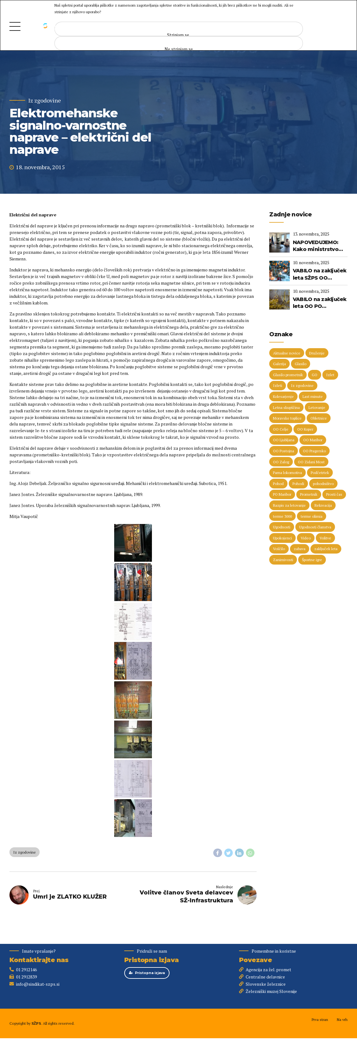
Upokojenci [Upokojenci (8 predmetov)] (282, 538)
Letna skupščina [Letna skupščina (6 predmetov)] (286, 407)
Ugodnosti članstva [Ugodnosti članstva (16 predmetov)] (315, 527)
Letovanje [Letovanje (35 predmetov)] (317, 407)
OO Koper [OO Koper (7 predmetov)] (305, 429)
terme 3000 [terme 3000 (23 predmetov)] (282, 516)
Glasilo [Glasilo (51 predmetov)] (300, 363)
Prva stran (319, 1019)
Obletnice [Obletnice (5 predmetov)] (318, 418)
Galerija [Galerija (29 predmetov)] (279, 363)
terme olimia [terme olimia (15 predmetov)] (311, 516)
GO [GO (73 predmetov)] (314, 374)
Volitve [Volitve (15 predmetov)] (325, 538)
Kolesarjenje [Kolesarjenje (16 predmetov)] (283, 396)
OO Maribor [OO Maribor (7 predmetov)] (312, 439)
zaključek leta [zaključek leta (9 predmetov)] (325, 548)
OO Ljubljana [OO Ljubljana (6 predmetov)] (283, 439)
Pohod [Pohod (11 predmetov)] (278, 483)
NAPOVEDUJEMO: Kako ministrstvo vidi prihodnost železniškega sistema (315, 246)
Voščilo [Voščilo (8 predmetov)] (279, 548)
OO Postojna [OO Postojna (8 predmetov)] (283, 451)
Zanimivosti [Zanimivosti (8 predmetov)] (283, 559)
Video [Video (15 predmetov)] (306, 538)
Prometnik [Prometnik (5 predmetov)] (308, 494)
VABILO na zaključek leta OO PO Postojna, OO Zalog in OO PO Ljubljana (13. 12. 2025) (320, 303)
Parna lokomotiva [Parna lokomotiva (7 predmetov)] (287, 472)
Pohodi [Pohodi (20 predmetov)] (298, 483)
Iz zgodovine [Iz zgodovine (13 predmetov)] (302, 385)
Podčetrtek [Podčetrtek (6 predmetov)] (320, 472)
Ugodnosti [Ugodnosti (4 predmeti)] (281, 527)
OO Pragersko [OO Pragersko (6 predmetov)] (314, 451)
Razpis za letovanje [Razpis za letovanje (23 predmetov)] (289, 505)
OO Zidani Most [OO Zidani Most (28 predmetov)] (311, 462)
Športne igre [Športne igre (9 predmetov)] (312, 559)
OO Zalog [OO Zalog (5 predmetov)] (281, 462)
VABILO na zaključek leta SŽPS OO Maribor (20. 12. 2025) (320, 274)
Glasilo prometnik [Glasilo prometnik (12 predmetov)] (288, 374)
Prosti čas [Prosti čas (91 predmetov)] (334, 494)
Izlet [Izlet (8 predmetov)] (330, 374)
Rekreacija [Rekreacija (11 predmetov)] (323, 505)
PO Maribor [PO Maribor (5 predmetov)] (282, 494)
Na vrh (342, 1019)
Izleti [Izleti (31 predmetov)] (277, 385)
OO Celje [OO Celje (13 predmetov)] (280, 429)
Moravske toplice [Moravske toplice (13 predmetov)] (287, 418)
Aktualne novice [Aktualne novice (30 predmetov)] (286, 353)
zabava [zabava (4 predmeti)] (299, 548)
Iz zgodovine (44, 100)
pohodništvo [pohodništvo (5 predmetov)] (323, 483)
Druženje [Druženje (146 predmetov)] (317, 353)
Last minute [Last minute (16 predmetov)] (313, 396)
